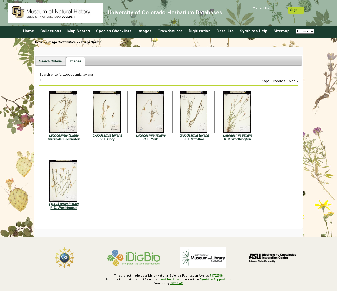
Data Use (225, 31)
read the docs (169, 279)
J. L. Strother (194, 139)
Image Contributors (62, 42)
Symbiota (176, 283)
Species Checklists (114, 31)
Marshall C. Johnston (64, 139)
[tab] (50, 61)
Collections (50, 31)
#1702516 (216, 275)
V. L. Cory (107, 139)
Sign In (296, 10)
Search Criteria (50, 61)
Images (145, 31)
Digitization (200, 31)
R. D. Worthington (237, 139)
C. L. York (150, 139)
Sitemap (282, 31)
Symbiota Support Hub (215, 279)
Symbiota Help (253, 31)
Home (28, 31)
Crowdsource (170, 31)
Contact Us (261, 8)
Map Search (78, 31)
